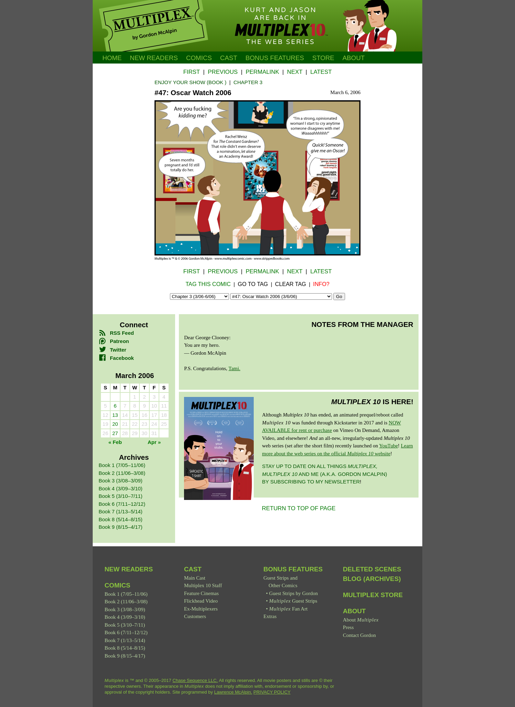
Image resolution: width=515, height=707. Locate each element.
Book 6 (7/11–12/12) (122, 504)
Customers (195, 616)
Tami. (234, 368)
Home (112, 57)
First (191, 72)
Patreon (114, 341)
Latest (321, 72)
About (354, 57)
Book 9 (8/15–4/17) (120, 527)
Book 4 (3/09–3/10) (120, 488)
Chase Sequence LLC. (195, 680)
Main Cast (194, 578)
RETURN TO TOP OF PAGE (299, 508)
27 (115, 433)
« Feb (115, 442)
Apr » (154, 442)
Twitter (112, 350)
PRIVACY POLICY (271, 692)
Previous (223, 72)
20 (115, 424)
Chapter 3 (247, 82)
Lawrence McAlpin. (233, 692)
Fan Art (288, 609)
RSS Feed (116, 333)
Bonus (274, 57)
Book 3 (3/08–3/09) (120, 480)
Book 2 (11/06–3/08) (122, 473)
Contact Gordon (359, 635)
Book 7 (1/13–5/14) (120, 511)
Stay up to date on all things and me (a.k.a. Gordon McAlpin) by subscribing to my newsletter (324, 473)
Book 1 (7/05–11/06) (122, 465)
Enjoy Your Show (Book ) (190, 82)
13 (115, 415)
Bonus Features (293, 569)
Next (294, 72)
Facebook (116, 358)
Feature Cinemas (201, 593)
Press (348, 627)
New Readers (154, 57)
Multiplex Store (373, 594)
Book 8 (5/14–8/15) (120, 519)
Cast (228, 57)
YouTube (388, 445)
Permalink (262, 72)
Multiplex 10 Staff (203, 585)
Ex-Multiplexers (201, 609)
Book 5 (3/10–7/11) (120, 496)
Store (323, 57)
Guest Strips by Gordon (293, 593)
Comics (199, 57)
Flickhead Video (201, 601)
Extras (269, 616)
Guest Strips (293, 601)
